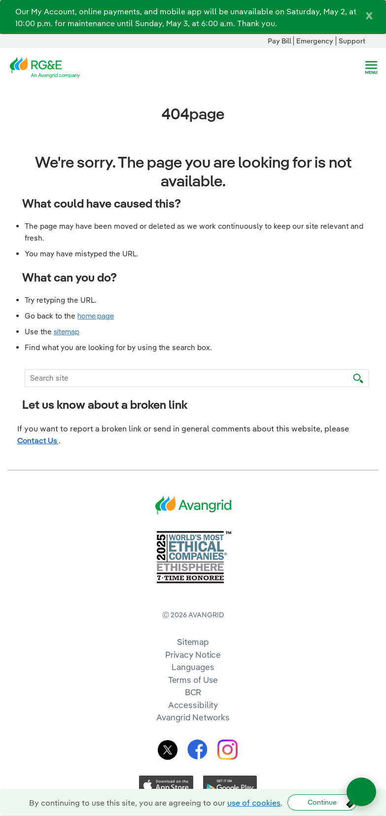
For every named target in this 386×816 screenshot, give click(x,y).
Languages (193, 667)
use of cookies (254, 803)
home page (95, 315)
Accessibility (193, 705)
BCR (193, 692)
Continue (322, 802)
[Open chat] (361, 792)
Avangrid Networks (192, 717)
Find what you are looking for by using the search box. (118, 347)
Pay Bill (279, 40)
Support (352, 40)
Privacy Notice (193, 654)
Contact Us (38, 440)
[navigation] (371, 67)
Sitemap (193, 642)
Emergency (314, 40)
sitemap (66, 331)
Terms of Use (193, 679)
